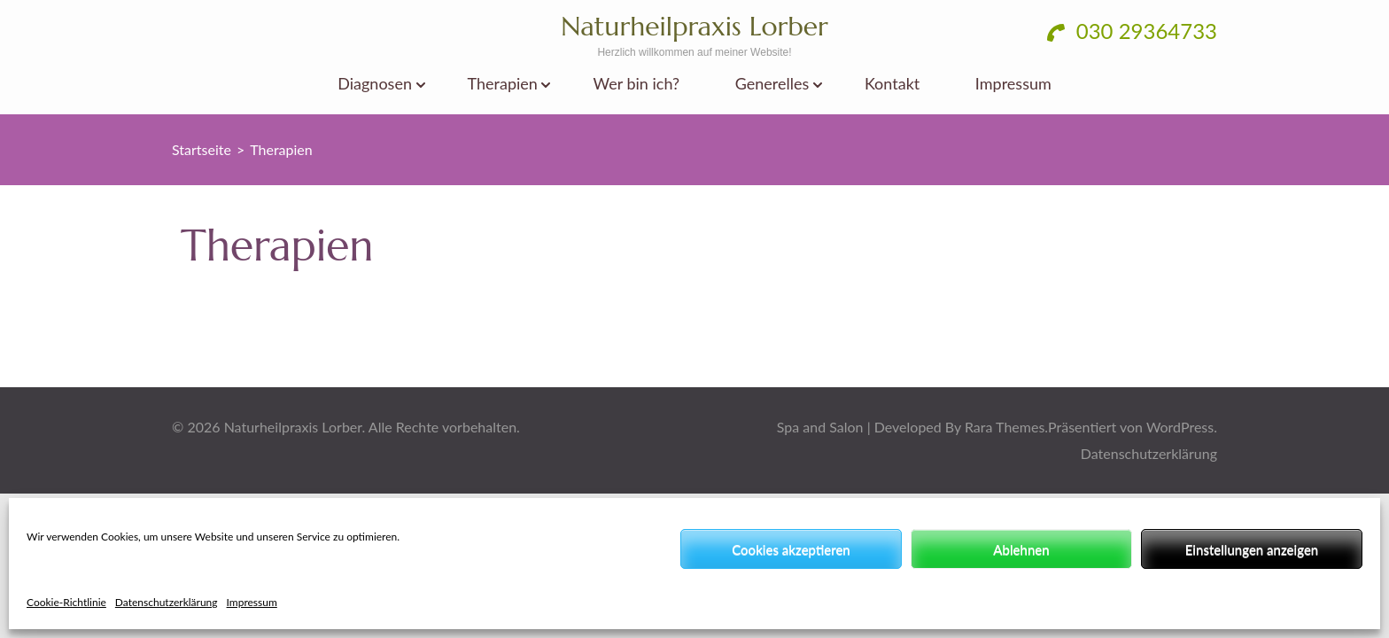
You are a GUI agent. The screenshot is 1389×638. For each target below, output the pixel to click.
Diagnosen (375, 83)
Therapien (503, 83)
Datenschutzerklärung (166, 602)
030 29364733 (1132, 30)
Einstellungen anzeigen (1252, 549)
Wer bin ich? (637, 83)
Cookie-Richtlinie (66, 602)
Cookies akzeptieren (791, 549)
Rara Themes (1004, 426)
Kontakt (892, 83)
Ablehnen (1021, 549)
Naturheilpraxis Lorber (694, 26)
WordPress (1180, 426)
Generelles (772, 83)
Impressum (252, 602)
